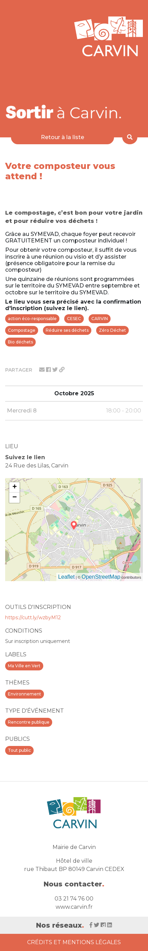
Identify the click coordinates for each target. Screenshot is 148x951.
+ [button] (14, 487)
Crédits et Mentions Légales (74, 942)
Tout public (19, 750)
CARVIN (99, 318)
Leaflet (66, 577)
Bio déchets (20, 341)
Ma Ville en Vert (24, 665)
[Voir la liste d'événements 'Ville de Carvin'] (64, 111)
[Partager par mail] (42, 369)
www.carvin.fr (74, 907)
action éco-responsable (32, 318)
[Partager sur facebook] (49, 369)
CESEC (74, 318)
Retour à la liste (62, 137)
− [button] (14, 498)
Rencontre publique (28, 722)
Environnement (24, 694)
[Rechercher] (129, 137)
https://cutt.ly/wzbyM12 (33, 617)
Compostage (21, 330)
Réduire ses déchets (67, 330)
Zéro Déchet (112, 330)
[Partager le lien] (62, 369)
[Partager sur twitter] (55, 369)
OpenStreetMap (101, 577)
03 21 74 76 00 (74, 898)
